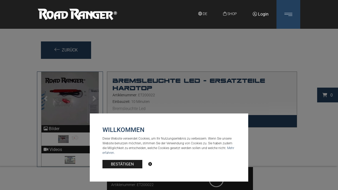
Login (261, 14)
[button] (288, 14)
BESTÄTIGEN (122, 164)
